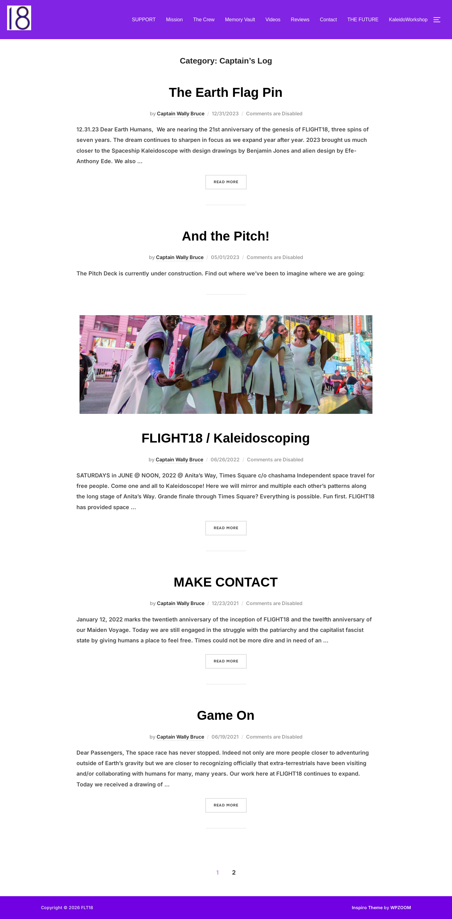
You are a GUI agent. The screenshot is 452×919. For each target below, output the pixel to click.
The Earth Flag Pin (226, 92)
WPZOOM (400, 907)
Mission (174, 19)
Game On (226, 715)
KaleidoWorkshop (408, 19)
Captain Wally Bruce (180, 113)
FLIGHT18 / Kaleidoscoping (226, 438)
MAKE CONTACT (226, 582)
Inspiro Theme (367, 907)
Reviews (300, 19)
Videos (273, 19)
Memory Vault (240, 19)
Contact (328, 19)
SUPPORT (144, 19)
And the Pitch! (226, 236)
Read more (230, 181)
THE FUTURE (362, 19)
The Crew (204, 19)
